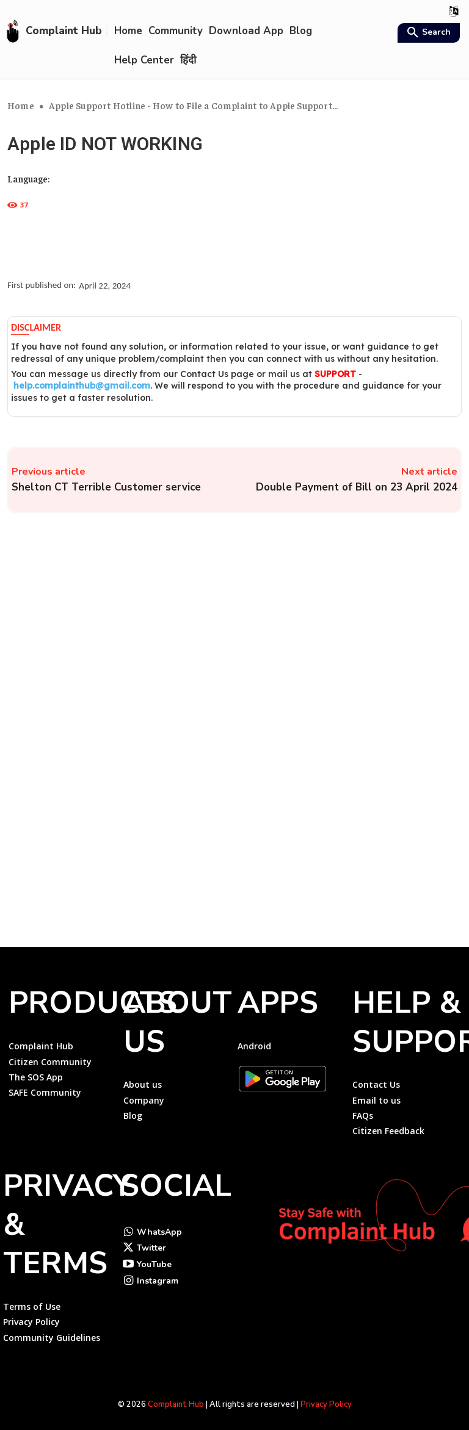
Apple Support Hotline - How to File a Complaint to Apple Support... (193, 105)
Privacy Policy (326, 1398)
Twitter (151, 1240)
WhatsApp (159, 1224)
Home (20, 105)
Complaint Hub (176, 1398)
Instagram (157, 1273)
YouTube (154, 1257)
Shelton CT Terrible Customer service (106, 487)
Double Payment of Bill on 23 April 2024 (356, 487)
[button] (427, 33)
